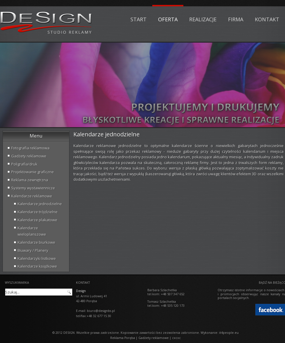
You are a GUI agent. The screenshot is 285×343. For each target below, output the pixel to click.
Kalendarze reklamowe (31, 196)
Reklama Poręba (122, 338)
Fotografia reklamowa (30, 147)
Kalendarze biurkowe (36, 242)
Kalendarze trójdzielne (38, 211)
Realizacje (202, 19)
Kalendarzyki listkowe (37, 258)
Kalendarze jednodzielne (40, 203)
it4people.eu (229, 333)
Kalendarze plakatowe (37, 219)
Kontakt (267, 19)
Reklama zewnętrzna (29, 179)
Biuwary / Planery (33, 250)
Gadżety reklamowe (28, 156)
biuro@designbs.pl (101, 311)
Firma (235, 19)
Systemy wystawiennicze (33, 187)
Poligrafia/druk (24, 164)
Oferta (168, 19)
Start (138, 19)
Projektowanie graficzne (32, 171)
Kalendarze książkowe (37, 266)
